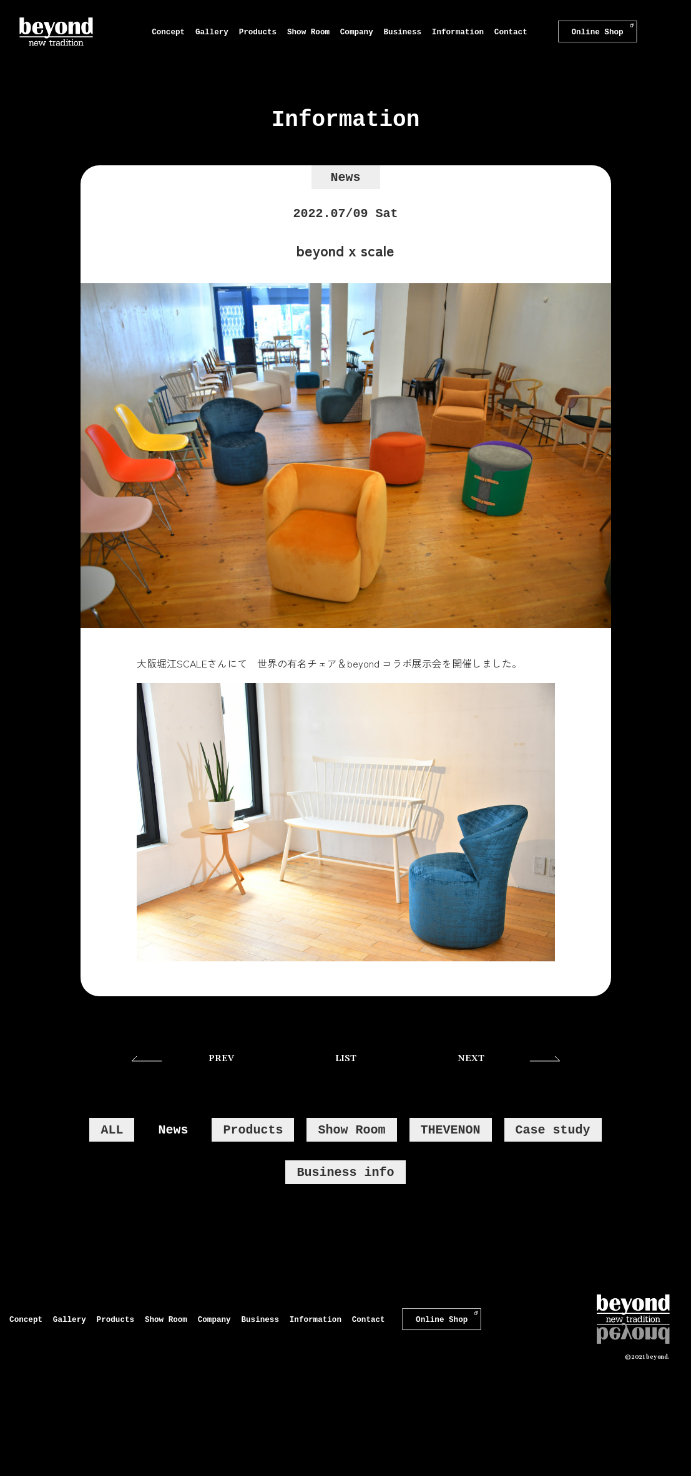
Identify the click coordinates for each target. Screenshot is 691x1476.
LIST (345, 1058)
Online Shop (597, 32)
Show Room (308, 31)
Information (458, 31)
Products (258, 31)
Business (402, 31)
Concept (168, 31)
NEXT (471, 1058)
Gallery (211, 31)
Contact (510, 31)
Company (356, 31)
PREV (221, 1058)
